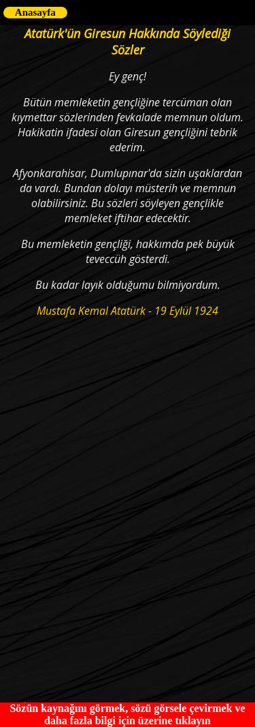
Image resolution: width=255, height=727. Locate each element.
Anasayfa (35, 12)
